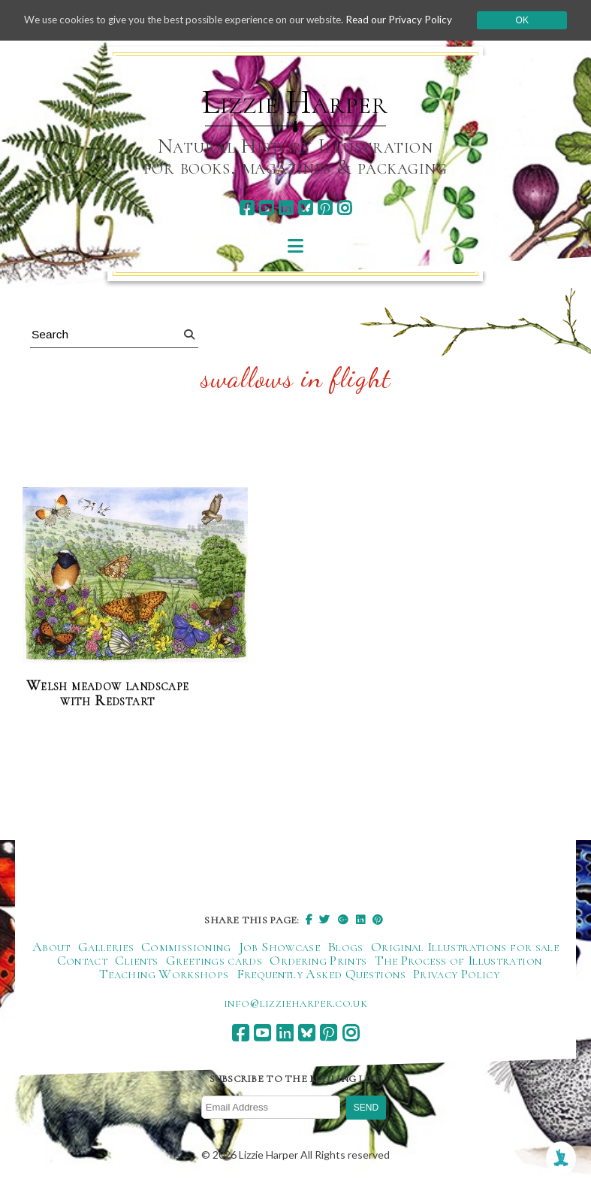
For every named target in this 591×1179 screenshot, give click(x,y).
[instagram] (344, 208)
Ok (530, 22)
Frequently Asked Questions (321, 974)
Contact (82, 961)
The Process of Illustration (458, 961)
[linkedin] (286, 208)
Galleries (106, 947)
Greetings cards (214, 961)
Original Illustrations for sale (465, 947)
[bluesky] (305, 208)
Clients (136, 961)
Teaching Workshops (163, 974)
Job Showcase (279, 947)
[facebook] (247, 208)
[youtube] (266, 208)
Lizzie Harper (294, 102)
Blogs (345, 947)
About (51, 947)
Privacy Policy (456, 974)
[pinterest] (325, 208)
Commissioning (186, 947)
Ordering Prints (318, 961)
